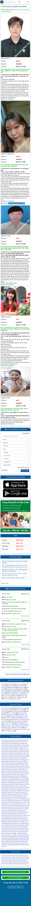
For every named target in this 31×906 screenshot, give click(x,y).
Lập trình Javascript (6, 808)
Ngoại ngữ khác (19, 836)
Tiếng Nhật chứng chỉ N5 (15, 779)
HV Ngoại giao (22, 713)
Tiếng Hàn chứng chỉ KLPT (13, 799)
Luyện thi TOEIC (5, 763)
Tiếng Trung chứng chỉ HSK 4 (18, 766)
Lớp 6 (21, 855)
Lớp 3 (10, 855)
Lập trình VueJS (23, 815)
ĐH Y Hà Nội (12, 713)
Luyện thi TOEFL (22, 761)
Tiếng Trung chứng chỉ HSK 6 (21, 768)
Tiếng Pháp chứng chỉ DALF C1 (12, 786)
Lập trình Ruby (20, 805)
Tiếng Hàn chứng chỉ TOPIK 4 (16, 800)
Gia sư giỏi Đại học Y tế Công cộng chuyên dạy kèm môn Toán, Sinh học (14, 409)
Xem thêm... (6, 583)
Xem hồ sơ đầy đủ (8, 99)
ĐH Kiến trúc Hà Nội (9, 724)
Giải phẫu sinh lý (10, 826)
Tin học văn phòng (13, 803)
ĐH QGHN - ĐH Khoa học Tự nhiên (19, 716)
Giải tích (24, 741)
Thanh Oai (6, 697)
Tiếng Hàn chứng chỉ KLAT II (8, 797)
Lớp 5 (17, 855)
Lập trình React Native (12, 815)
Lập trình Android (15, 810)
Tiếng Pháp (25, 779)
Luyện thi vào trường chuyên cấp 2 (17, 860)
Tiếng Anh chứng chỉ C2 (15, 759)
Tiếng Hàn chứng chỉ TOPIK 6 (19, 802)
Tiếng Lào (18, 841)
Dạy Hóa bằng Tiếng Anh (15, 745)
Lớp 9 (6, 857)
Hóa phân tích (22, 825)
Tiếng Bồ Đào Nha (23, 839)
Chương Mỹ (11, 685)
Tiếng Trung (14, 763)
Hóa (14, 743)
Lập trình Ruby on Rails (15, 813)
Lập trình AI (11, 812)
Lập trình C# (7, 807)
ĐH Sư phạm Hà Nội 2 (17, 721)
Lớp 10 (10, 857)
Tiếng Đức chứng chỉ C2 (21, 792)
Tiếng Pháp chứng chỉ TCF (19, 787)
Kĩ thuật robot (14, 825)
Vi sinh (16, 826)
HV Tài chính (18, 727)
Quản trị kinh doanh (9, 821)
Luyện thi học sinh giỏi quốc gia (20, 863)
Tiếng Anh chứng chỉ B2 (15, 758)
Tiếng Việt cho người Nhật (21, 746)
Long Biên (23, 690)
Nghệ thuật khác (5, 820)
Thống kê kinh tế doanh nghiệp (17, 823)
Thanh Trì (15, 697)
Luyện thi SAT (18, 741)
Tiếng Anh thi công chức (7, 754)
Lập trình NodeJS (24, 807)
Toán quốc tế (4, 743)
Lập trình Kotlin (7, 810)
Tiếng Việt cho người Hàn (7, 748)
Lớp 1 (2, 855)
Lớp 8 (2, 857)
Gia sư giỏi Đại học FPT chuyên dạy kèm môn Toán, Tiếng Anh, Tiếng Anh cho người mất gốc (15, 71)
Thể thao (12, 820)
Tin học (19, 831)
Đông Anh (3, 687)
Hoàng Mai (13, 690)
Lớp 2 (6, 855)
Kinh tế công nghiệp (20, 821)
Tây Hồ (15, 695)
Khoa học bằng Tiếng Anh (20, 818)
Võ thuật (14, 750)
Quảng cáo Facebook (18, 838)
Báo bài (12, 746)
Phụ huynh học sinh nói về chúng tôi (15, 872)
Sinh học (3, 750)
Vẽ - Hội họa (20, 750)
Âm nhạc (9, 750)
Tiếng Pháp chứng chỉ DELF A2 (17, 782)
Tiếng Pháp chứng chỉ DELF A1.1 (9, 781)
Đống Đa (12, 687)
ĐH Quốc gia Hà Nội (10, 714)
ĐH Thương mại (9, 731)
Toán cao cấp (8, 740)
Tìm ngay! (25, 470)
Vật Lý (10, 743)
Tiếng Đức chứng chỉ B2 (23, 790)
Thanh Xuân (24, 697)
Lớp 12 (19, 857)
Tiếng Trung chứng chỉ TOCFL (17, 772)
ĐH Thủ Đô (20, 709)
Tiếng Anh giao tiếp (9, 753)
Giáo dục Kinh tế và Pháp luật (16, 828)
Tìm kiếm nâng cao (23, 467)
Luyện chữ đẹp (5, 746)
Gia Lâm (21, 687)
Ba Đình (3, 684)
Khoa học (10, 818)
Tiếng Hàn (4, 794)
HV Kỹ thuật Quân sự (23, 724)
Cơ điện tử (8, 825)
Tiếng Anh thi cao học (19, 754)
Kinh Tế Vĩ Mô (19, 820)
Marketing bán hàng (13, 839)
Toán (2, 740)
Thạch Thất (24, 695)
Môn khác (3, 846)
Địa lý (23, 835)
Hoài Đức (21, 689)
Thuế (7, 828)
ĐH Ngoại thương (20, 708)
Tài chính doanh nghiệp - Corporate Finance (15, 833)
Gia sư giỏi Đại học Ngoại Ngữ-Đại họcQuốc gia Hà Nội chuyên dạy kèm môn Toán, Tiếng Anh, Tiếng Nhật (15, 248)
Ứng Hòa (17, 699)
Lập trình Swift (15, 808)
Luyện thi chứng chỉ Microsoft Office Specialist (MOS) (15, 844)
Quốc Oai (18, 694)
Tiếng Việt (25, 745)
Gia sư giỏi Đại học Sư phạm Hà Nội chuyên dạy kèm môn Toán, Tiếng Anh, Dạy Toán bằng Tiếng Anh (15, 329)
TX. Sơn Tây (7, 695)
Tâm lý (18, 843)
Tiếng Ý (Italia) (5, 841)
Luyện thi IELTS (14, 761)
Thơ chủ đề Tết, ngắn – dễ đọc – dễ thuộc (14, 578)
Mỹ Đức (11, 692)
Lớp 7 (25, 855)
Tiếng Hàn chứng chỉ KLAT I (19, 795)
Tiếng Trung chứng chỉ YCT (20, 774)
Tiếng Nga (11, 836)
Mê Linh (3, 692)
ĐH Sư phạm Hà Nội (6, 708)
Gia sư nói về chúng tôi (15, 877)
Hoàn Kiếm (4, 690)
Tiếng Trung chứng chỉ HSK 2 (13, 764)
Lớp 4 (14, 855)
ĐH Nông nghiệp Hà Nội (21, 722)
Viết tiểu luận (12, 843)
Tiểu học (15, 858)
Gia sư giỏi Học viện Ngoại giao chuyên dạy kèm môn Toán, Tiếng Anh (14, 165)
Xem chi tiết (25, 616)
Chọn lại (5, 470)
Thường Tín (8, 699)
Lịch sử (25, 748)
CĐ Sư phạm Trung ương (10, 726)
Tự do (5, 858)
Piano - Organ (18, 748)
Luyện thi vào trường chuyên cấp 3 (10, 862)
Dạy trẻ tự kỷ (23, 843)
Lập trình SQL (15, 807)
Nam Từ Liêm (19, 692)
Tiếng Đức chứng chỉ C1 (7, 792)
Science (14, 831)
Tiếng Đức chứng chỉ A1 (10, 789)
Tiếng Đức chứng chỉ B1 (10, 790)
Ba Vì (10, 684)
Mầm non (10, 858)
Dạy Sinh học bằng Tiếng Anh (17, 751)
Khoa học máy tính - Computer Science (11, 835)
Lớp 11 (15, 857)
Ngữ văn (6, 745)
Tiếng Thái (12, 841)
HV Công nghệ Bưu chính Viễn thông (20, 729)
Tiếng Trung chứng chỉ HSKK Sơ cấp (10, 769)
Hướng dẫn (25, 433)
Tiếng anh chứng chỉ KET (18, 830)
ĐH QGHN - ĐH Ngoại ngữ (12, 717)
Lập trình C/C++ (23, 803)
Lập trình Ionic (21, 817)
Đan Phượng (20, 685)
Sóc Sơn (26, 694)
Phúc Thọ (10, 694)
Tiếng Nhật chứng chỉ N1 (14, 776)
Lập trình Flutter (13, 817)
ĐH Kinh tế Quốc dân (17, 711)
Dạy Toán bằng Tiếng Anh (18, 740)
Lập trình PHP (11, 805)
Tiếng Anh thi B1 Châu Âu (21, 753)
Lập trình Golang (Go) (19, 812)
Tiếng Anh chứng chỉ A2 (17, 756)
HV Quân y (9, 727)
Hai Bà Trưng (11, 689)
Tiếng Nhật (4, 776)
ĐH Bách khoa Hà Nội (7, 709)
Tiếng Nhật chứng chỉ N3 (15, 777)
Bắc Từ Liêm (18, 684)
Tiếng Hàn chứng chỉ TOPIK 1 (15, 794)
